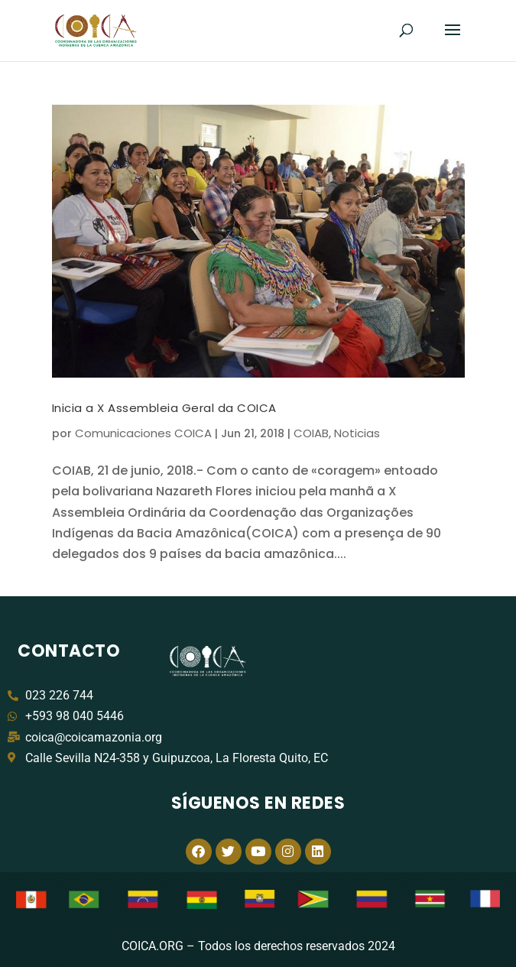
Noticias (357, 433)
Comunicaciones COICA (143, 433)
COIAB (311, 433)
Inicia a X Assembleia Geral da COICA (164, 408)
